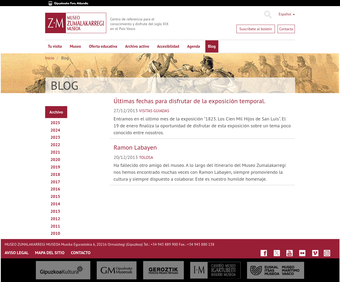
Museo (75, 46)
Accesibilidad (168, 46)
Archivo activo (137, 46)
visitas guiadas (154, 110)
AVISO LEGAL (17, 252)
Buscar (267, 15)
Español (287, 14)
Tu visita (55, 46)
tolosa (146, 157)
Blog (212, 46)
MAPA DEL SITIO (50, 252)
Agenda (193, 46)
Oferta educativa (103, 46)
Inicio (49, 57)
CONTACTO (81, 252)
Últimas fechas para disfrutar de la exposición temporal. (189, 101)
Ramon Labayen (135, 147)
